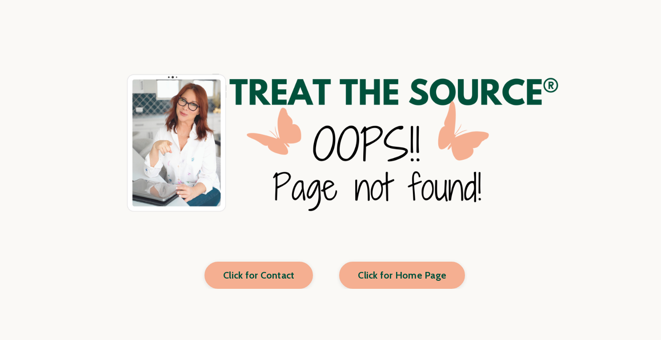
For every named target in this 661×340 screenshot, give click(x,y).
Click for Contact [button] (258, 275)
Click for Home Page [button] (402, 275)
